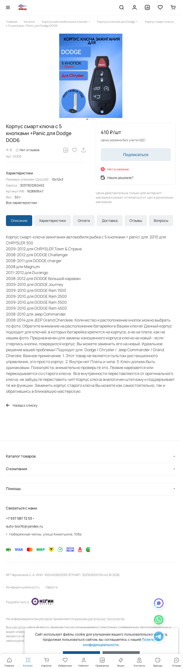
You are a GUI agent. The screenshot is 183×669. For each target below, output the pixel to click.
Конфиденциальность (23, 587)
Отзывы (136, 220)
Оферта (51, 587)
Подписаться (135, 154)
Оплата (84, 220)
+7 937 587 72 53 (19, 518)
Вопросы (161, 220)
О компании (16, 468)
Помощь (13, 488)
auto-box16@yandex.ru (24, 526)
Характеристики (52, 220)
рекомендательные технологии (99, 619)
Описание (19, 220)
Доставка (110, 220)
